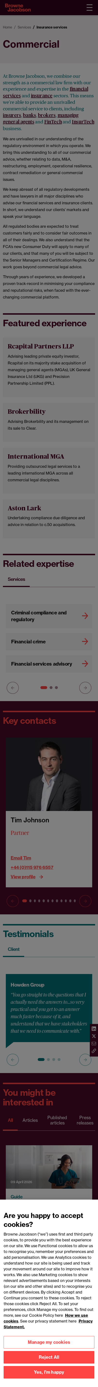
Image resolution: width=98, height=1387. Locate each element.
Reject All (49, 1362)
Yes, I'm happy (49, 1377)
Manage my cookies (49, 1347)
